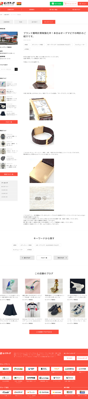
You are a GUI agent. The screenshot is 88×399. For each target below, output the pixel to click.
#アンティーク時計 (37, 44)
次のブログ (61, 258)
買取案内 (31, 9)
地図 (20, 22)
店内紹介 (35, 22)
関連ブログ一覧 (8, 174)
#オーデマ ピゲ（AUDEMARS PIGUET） (59, 44)
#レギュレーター (80, 44)
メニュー (82, 4)
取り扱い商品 (53, 9)
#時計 (26, 44)
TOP (1, 14)
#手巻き (27, 49)
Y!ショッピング (71, 4)
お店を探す (6, 14)
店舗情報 (6, 22)
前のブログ (27, 258)
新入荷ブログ (76, 9)
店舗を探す (11, 9)
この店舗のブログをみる (44, 332)
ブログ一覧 (9, 122)
